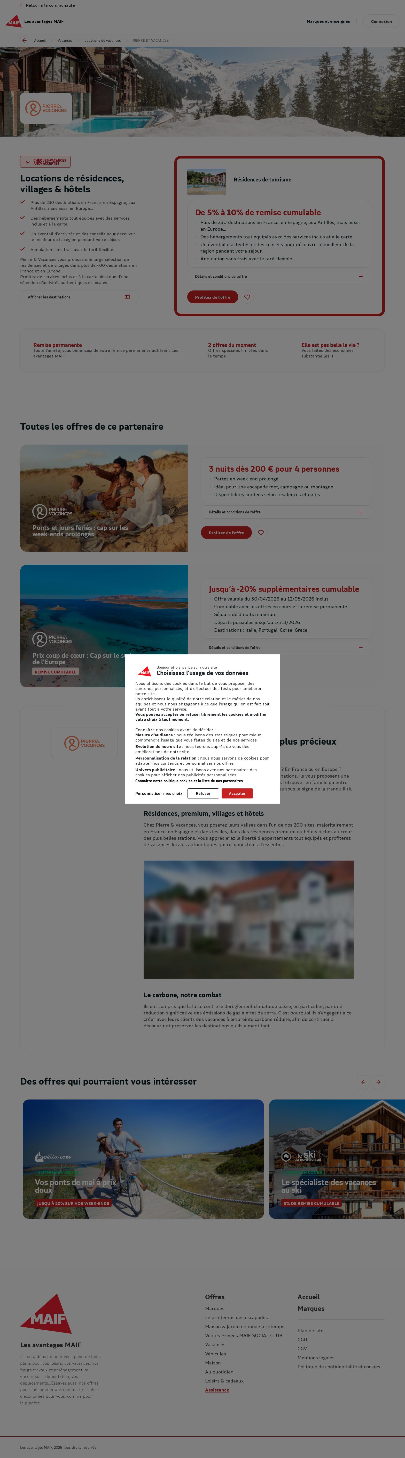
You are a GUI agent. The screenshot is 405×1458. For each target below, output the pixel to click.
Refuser (203, 793)
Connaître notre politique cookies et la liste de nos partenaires (189, 781)
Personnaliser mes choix (158, 793)
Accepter (237, 793)
